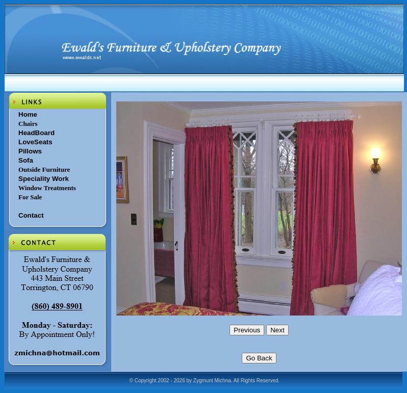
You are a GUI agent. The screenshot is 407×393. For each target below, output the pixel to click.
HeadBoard (36, 133)
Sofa (25, 160)
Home (27, 114)
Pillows (30, 151)
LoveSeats (35, 142)
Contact (31, 215)
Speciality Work (43, 178)
